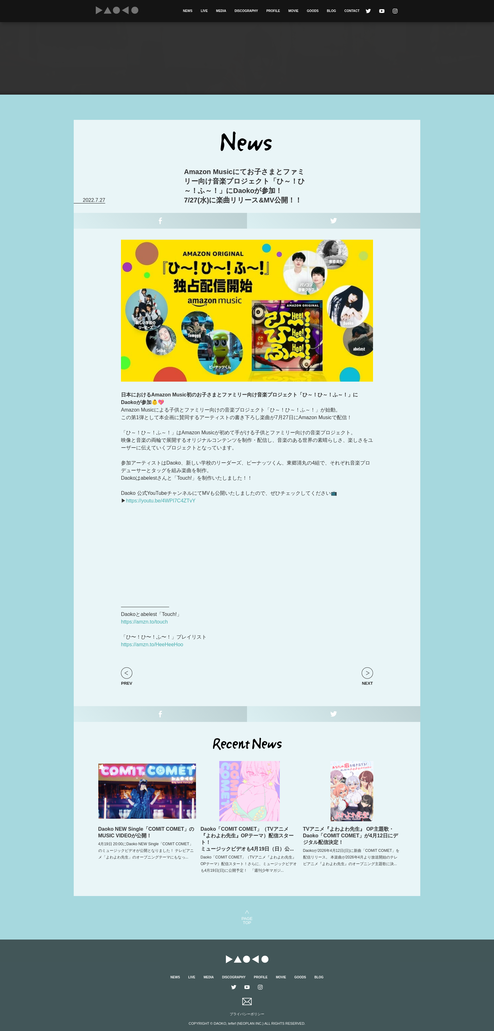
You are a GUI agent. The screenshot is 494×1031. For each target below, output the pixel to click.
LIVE (204, 11)
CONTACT (351, 11)
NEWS (187, 11)
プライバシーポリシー (247, 1014)
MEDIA (221, 11)
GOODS (313, 11)
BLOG (331, 11)
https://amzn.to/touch (144, 621)
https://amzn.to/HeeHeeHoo (152, 644)
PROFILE (273, 11)
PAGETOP (246, 920)
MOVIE (293, 11)
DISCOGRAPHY (246, 11)
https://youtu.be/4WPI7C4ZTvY (161, 500)
